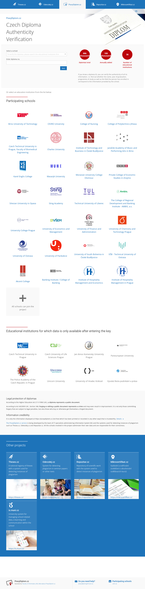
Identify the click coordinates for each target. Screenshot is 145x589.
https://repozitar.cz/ (85, 497)
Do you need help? (86, 581)
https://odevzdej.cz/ (51, 497)
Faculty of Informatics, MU (30, 584)
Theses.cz (14, 462)
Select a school (12, 51)
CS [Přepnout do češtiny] (136, 11)
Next (63, 68)
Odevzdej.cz (49, 462)
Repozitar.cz (83, 462)
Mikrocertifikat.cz (119, 462)
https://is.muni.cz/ (16, 548)
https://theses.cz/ (16, 497)
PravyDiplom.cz (13, 18)
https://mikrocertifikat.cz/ (121, 497)
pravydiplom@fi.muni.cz (85, 584)
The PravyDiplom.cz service (16, 423)
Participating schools (122, 581)
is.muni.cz (14, 510)
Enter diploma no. (13, 59)
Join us (114, 584)
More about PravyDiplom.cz (47, 584)
